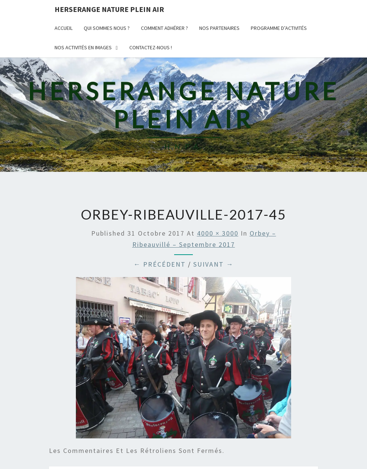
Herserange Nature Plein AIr (109, 9)
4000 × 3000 (217, 233)
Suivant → (213, 264)
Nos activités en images (83, 47)
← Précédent (159, 264)
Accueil (64, 28)
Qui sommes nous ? (107, 28)
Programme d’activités (279, 28)
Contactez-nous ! (150, 47)
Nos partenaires (219, 28)
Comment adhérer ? (164, 28)
